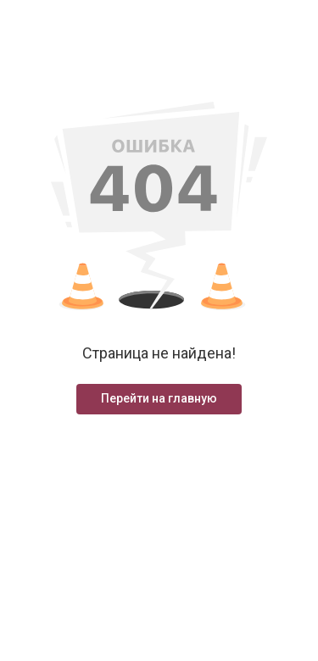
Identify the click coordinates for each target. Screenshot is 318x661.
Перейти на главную (159, 398)
